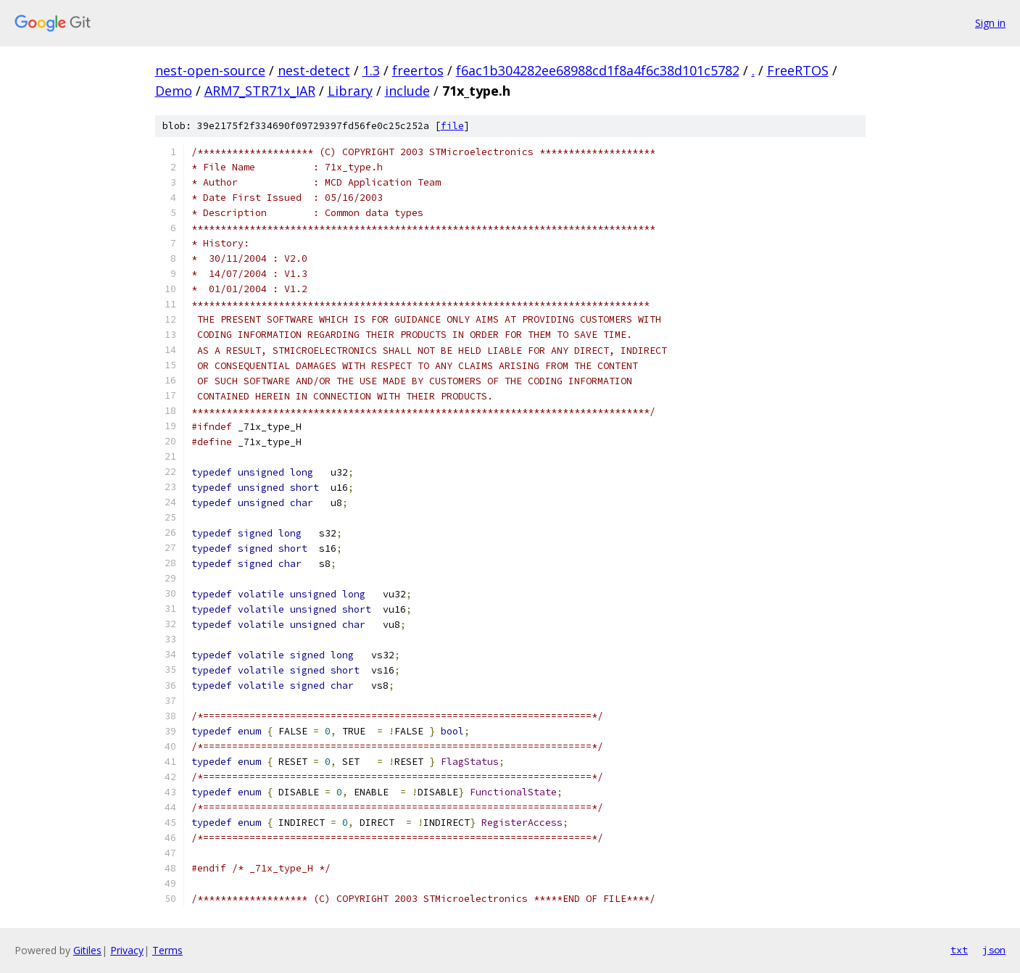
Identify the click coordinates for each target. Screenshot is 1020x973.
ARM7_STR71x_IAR (259, 90)
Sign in (990, 23)
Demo (173, 90)
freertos (418, 70)
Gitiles (87, 950)
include (407, 90)
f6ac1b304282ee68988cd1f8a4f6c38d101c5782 (597, 70)
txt (959, 949)
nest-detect (314, 70)
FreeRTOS (798, 70)
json (994, 949)
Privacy (127, 950)
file (452, 126)
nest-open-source (210, 70)
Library (350, 90)
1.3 (371, 70)
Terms (167, 950)
